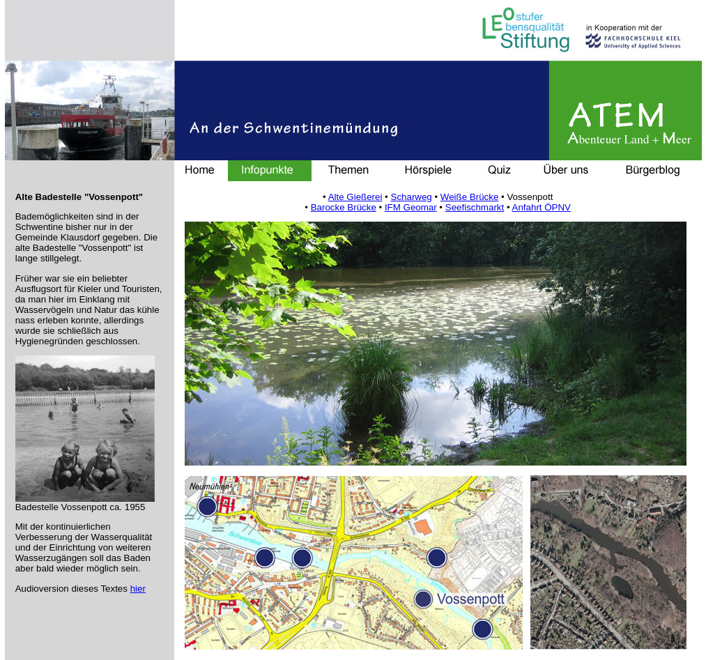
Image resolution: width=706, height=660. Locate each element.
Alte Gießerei (355, 197)
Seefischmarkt (474, 207)
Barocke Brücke (343, 207)
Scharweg (411, 197)
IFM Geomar (411, 207)
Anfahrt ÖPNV (541, 207)
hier (138, 588)
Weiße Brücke (469, 197)
